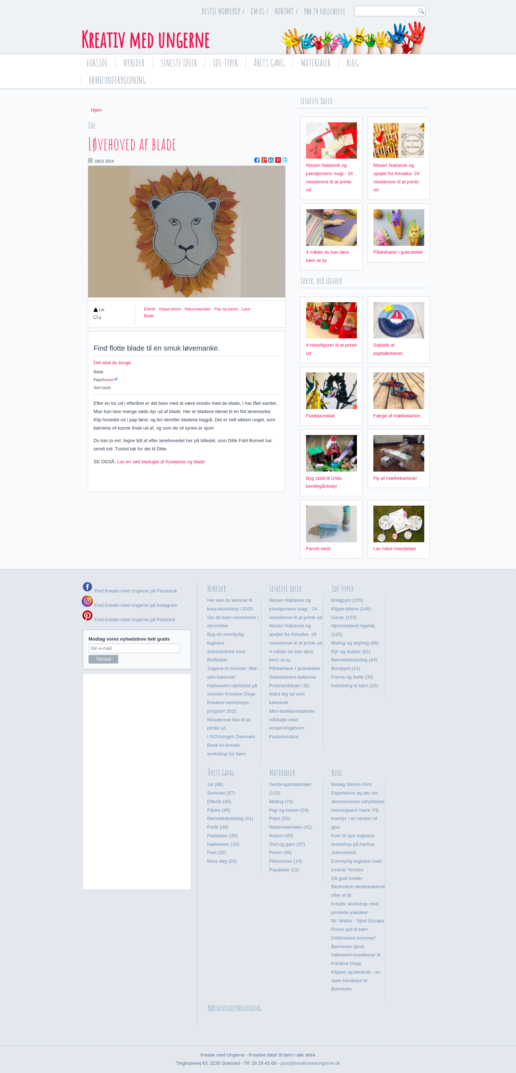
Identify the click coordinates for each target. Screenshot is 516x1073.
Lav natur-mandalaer (394, 548)
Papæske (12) (284, 869)
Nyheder (134, 63)
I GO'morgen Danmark (231, 736)
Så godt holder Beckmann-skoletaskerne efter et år (358, 887)
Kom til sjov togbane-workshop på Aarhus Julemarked (353, 844)
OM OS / (259, 11)
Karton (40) (281, 835)
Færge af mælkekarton (397, 415)
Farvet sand (318, 548)
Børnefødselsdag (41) (230, 818)
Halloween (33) (223, 844)
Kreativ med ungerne (145, 39)
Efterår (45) (219, 801)
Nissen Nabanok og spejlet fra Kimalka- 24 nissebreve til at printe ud (295, 634)
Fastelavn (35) (222, 835)
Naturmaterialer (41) (290, 827)
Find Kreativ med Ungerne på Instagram (129, 605)
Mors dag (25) (222, 861)
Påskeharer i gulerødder (398, 252)
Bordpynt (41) (345, 668)
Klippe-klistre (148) (351, 609)
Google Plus (264, 160)
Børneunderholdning (117, 80)
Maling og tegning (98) (355, 643)
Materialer (315, 63)
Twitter (285, 160)
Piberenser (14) (285, 861)
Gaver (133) (344, 617)
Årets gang (269, 63)
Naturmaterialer (198, 309)
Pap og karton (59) (289, 810)
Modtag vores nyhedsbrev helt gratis (129, 639)
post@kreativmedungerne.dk (310, 1063)
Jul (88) (215, 784)
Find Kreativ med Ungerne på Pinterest (134, 619)
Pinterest (278, 160)
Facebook (257, 160)
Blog (353, 63)
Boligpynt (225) (347, 600)
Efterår (150, 309)
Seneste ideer (179, 63)
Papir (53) (279, 818)
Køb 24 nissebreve (324, 11)
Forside (97, 63)
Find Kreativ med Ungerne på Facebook (135, 591)
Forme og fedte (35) (352, 677)
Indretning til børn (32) (354, 685)
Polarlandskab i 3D (289, 685)
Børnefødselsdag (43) (354, 659)
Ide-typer (225, 63)
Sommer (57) (221, 793)
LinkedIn (271, 160)
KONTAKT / (286, 11)
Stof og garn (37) (287, 844)
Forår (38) (217, 827)
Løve (246, 309)
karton (109, 380)
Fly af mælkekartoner (395, 478)
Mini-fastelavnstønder (292, 711)
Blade (149, 316)
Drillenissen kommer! (353, 938)
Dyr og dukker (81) (351, 651)
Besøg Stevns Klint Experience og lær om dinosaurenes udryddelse (357, 793)
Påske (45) (218, 810)
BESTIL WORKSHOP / (223, 11)
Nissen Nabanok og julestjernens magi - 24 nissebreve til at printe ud (295, 609)
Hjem (96, 110)
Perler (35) (280, 852)
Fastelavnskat (320, 415)
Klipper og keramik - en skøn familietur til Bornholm (355, 980)
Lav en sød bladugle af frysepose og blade (161, 461)
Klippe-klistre (170, 309)
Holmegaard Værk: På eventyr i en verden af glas (354, 818)
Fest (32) (216, 852)
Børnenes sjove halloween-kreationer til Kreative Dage (355, 955)
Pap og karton (226, 309)
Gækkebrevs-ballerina (292, 677)
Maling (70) (281, 801)
